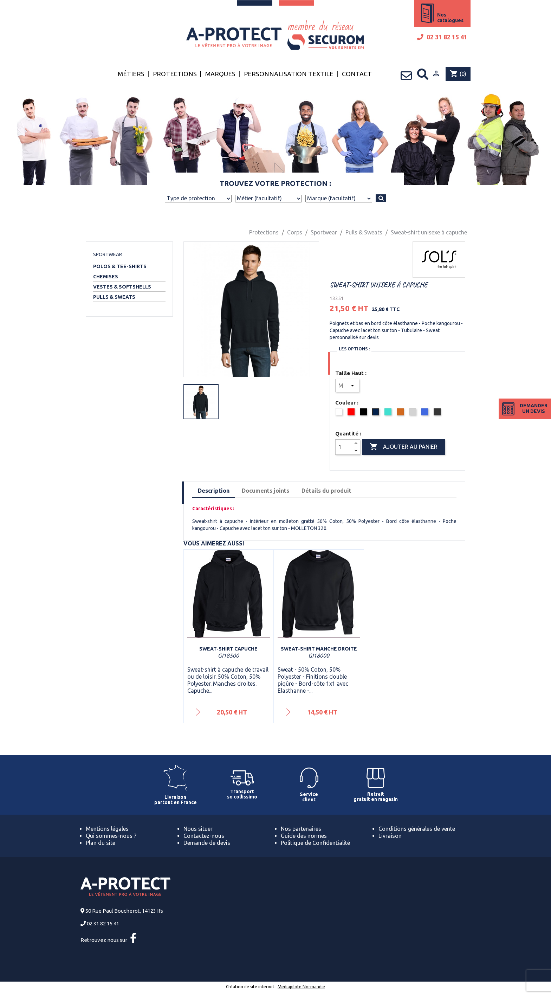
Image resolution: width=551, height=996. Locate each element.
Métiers (131, 73)
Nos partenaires (301, 829)
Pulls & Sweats (114, 297)
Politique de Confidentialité (315, 843)
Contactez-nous (203, 836)
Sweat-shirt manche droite (319, 649)
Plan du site (100, 843)
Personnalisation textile (288, 73)
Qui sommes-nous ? (111, 836)
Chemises (105, 276)
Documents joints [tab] (265, 490)
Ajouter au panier (403, 447)
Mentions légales (107, 829)
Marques (220, 73)
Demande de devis (206, 843)
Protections (175, 73)
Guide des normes (304, 836)
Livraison (390, 836)
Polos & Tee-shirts (120, 266)
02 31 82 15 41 (442, 37)
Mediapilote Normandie (301, 986)
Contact (357, 73)
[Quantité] (343, 447)
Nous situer (198, 829)
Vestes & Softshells (122, 287)
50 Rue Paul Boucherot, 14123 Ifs (124, 911)
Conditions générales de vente (416, 829)
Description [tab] (213, 490)
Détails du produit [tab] (326, 490)
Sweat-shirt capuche (228, 649)
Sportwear (107, 254)
